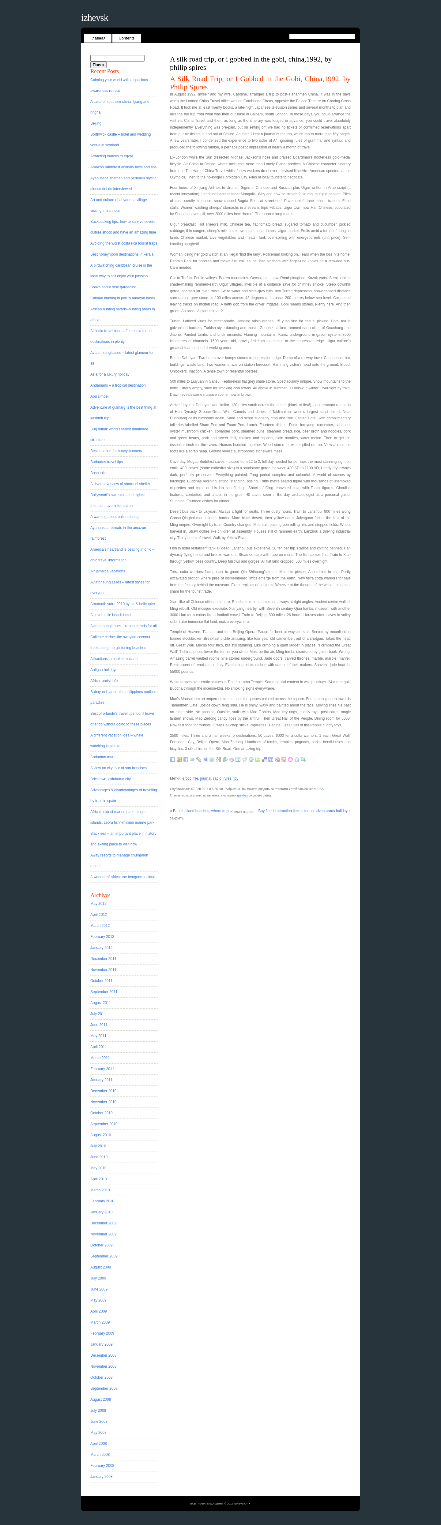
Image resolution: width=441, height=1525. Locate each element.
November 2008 (103, 1366)
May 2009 (98, 1300)
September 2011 (104, 992)
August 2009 (100, 1267)
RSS (320, 789)
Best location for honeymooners (116, 451)
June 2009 (98, 1289)
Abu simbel (99, 396)
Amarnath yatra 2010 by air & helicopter (122, 604)
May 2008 (98, 1432)
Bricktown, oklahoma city (110, 779)
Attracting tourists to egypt (111, 156)
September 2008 (104, 1388)
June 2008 (98, 1421)
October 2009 (101, 1245)
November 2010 (103, 1102)
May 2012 (98, 903)
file (196, 778)
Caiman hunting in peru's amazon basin (122, 298)
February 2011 (102, 1069)
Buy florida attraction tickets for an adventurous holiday (303, 811)
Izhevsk (94, 17)
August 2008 (100, 1399)
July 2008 (98, 1410)
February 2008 (102, 1465)
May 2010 (98, 1168)
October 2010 (101, 1113)
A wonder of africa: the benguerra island (122, 877)
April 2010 (98, 1179)
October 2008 (101, 1377)
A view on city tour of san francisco (118, 768)
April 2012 (98, 914)
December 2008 (103, 1355)
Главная (97, 38)
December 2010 (103, 1091)
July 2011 (98, 1014)
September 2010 (104, 1124)
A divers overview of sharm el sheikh (120, 484)
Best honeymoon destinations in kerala (121, 254)
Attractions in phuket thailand (114, 659)
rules (228, 778)
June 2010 (98, 1157)
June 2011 (98, 1025)
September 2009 (104, 1256)
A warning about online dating (114, 517)
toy (235, 778)
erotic (187, 778)
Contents (126, 38)
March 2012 (100, 926)
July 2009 (98, 1278)
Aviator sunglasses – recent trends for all (123, 626)
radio (217, 778)
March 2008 (100, 1454)
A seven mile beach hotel (110, 615)
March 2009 (100, 1322)
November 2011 (103, 970)
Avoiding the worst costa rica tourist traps (123, 243)
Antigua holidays (103, 670)
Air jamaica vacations (107, 571)
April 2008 (98, 1443)
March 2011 (100, 1058)
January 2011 (101, 1080)
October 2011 (101, 981)
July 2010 (98, 1146)
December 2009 (103, 1223)
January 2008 (101, 1476)
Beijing (95, 123)
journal (205, 778)
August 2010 (100, 1135)
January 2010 (101, 1212)
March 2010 (100, 1190)
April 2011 (98, 1047)
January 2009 (101, 1344)
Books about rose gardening (113, 287)
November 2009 (103, 1234)
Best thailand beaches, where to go (201, 811)
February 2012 (102, 937)
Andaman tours (102, 757)
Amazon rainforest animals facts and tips (123, 167)
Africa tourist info (104, 681)
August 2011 (100, 1003)
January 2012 (101, 948)
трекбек (242, 795)
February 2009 (102, 1333)
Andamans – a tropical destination (118, 385)
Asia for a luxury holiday (109, 374)
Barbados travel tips (106, 462)
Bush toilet (98, 473)
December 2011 (103, 959)
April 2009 (98, 1311)
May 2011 (98, 1036)
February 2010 (102, 1201)
